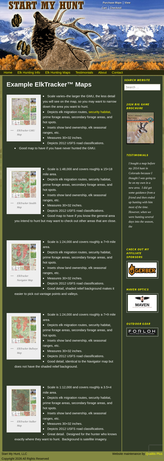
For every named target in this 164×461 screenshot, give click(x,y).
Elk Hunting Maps (57, 72)
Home (8, 72)
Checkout (116, 7)
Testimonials (84, 72)
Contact (117, 72)
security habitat (99, 112)
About (102, 72)
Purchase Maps (112, 2)
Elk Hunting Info (29, 72)
